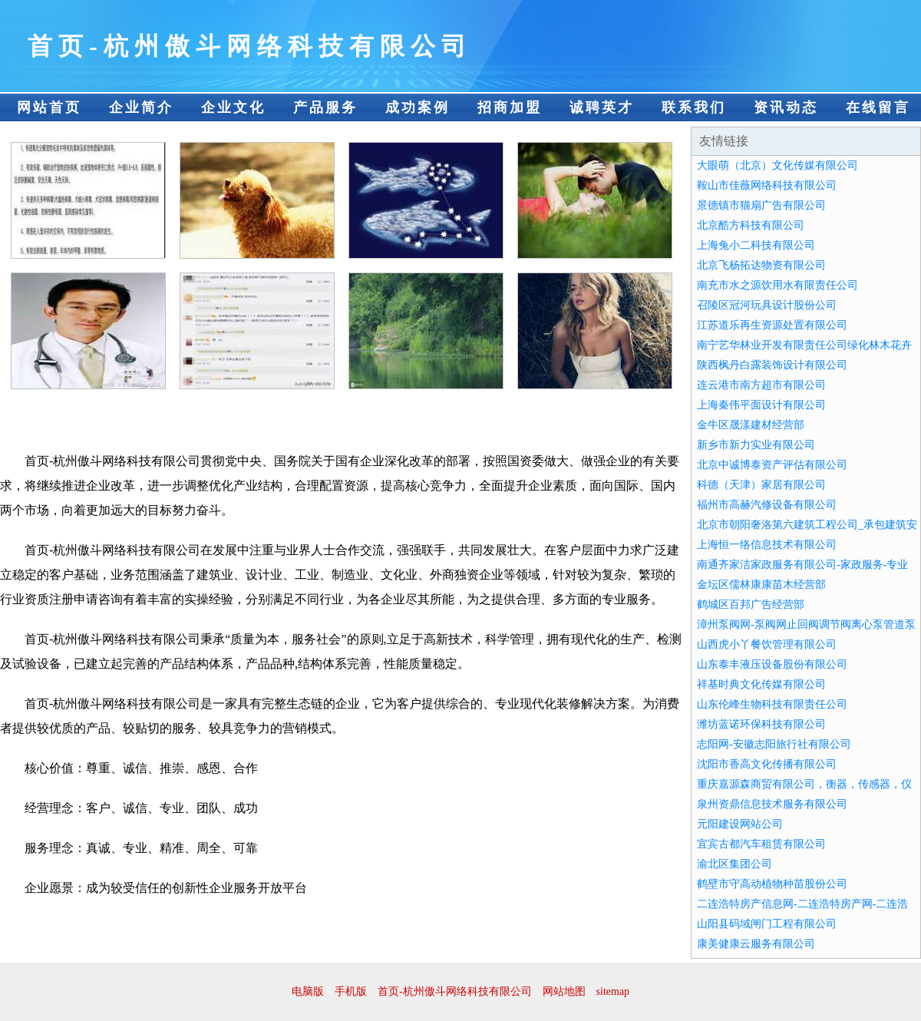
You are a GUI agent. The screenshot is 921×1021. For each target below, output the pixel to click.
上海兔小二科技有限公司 (756, 245)
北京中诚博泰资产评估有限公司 (772, 465)
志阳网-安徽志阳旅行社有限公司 (774, 744)
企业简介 (141, 107)
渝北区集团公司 (734, 864)
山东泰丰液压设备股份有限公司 (772, 664)
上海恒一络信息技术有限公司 (767, 544)
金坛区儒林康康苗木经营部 (761, 584)
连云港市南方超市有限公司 (761, 385)
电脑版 (308, 991)
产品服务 (325, 107)
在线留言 (878, 107)
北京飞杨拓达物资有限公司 (761, 265)
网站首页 (49, 107)
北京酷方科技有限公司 (750, 225)
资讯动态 (786, 107)
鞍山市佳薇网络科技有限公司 (767, 185)
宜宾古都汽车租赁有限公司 (761, 844)
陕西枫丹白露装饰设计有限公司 (772, 365)
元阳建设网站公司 (740, 824)
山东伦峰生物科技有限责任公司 (772, 704)
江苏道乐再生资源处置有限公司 (772, 325)
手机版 (351, 991)
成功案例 (417, 107)
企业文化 (233, 107)
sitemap (613, 991)
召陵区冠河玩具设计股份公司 (767, 305)
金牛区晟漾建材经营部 (750, 425)
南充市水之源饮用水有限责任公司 (777, 285)
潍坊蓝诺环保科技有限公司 (761, 724)
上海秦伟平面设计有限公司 (761, 405)
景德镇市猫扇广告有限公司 (761, 205)
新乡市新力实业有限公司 (756, 445)
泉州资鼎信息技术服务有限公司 (772, 804)
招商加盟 (509, 107)
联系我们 (694, 107)
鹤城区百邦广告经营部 (750, 604)
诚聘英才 (601, 107)
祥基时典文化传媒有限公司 (761, 684)
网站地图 (564, 991)
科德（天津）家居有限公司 (761, 485)
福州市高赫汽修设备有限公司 (767, 504)
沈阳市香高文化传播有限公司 (767, 764)
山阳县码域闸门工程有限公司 (767, 924)
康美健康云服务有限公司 (756, 944)
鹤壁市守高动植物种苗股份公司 (772, 884)
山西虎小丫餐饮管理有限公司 (767, 644)
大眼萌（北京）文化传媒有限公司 (777, 165)
